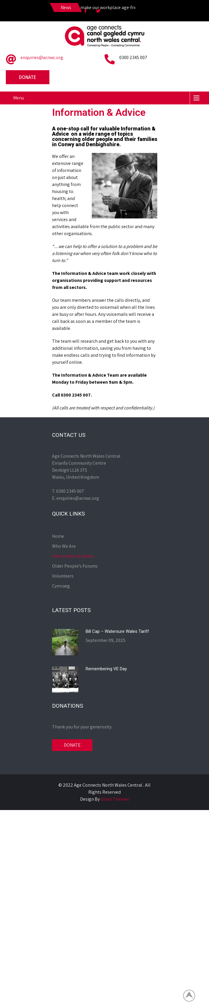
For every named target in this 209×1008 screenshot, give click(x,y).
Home (58, 536)
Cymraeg (61, 586)
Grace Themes (115, 799)
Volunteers (63, 576)
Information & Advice (73, 556)
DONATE (72, 745)
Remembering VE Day (106, 668)
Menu (18, 98)
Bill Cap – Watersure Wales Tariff (117, 631)
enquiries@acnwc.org (41, 57)
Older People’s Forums (75, 566)
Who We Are (64, 546)
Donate (27, 77)
